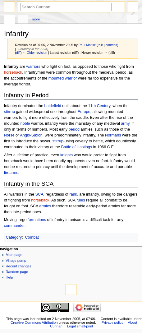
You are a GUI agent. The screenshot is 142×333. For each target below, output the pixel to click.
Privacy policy (112, 322)
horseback (13, 72)
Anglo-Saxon (31, 135)
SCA (39, 194)
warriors (33, 66)
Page (9, 20)
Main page (14, 255)
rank (73, 194)
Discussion (22, 20)
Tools (132, 20)
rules (80, 200)
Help (9, 277)
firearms (11, 173)
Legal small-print (80, 326)
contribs (111, 45)
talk (100, 45)
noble (25, 123)
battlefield (52, 106)
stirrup (9, 112)
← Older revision (34, 52)
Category (14, 237)
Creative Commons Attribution (34, 322)
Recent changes (18, 266)
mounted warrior (62, 78)
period (74, 129)
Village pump (16, 260)
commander (14, 225)
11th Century (99, 106)
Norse (9, 135)
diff (18, 52)
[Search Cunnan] (66, 7)
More (36, 19)
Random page (17, 272)
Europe (84, 112)
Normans (113, 135)
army (125, 123)
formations (37, 220)
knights (66, 155)
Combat (32, 237)
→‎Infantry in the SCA (31, 49)
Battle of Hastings (76, 147)
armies (45, 206)
